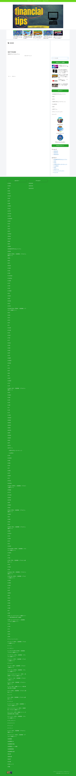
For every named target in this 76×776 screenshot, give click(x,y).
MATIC (9, 425)
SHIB (9, 519)
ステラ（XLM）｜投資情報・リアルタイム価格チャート (17, 683)
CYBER (9, 290)
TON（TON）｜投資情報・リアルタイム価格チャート (17, 561)
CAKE (9, 268)
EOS (9, 315)
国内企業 (10, 756)
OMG (9, 463)
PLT (9, 478)
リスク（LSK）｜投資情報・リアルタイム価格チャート (16, 731)
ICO (9, 368)
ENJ (9, 312)
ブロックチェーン (11, 720)
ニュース (54, 114)
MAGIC (9, 417)
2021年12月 (56, 154)
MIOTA (9, 430)
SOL (9, 524)
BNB (9, 241)
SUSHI (9, 546)
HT (8, 365)
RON (9, 507)
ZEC (9, 631)
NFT (54, 106)
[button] (67, 58)
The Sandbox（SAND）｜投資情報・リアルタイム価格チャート (17, 549)
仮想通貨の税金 (11, 743)
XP (8, 610)
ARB (9, 203)
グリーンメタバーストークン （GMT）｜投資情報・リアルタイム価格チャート (17, 675)
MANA (9, 420)
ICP (9, 370)
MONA (9, 435)
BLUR (9, 238)
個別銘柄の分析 (11, 751)
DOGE (9, 300)
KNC (9, 392)
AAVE (9, 185)
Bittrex (9, 236)
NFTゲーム (55, 109)
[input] (60, 58)
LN (8, 407)
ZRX (9, 636)
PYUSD (9, 495)
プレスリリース (11, 723)
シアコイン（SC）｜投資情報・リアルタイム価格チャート (17, 679)
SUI (9, 543)
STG (9, 536)
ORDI (9, 470)
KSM (9, 397)
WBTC (9, 593)
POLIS (9, 480)
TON (9, 557)
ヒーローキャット (60, 771)
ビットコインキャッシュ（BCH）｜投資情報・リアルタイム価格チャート (17, 709)
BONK (9, 251)
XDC (9, 600)
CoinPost (10, 278)
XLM (9, 605)
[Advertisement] (28, 47)
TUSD (9, 567)
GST (9, 355)
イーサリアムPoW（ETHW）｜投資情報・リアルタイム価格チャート (17, 651)
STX (9, 541)
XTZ (9, 623)
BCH (9, 231)
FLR (9, 332)
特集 (9, 766)
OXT (9, 473)
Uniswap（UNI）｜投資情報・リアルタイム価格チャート (17, 573)
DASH (9, 295)
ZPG (9, 634)
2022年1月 (56, 152)
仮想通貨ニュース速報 (12, 746)
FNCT (9, 335)
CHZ (9, 270)
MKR (9, 432)
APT (9, 201)
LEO (9, 402)
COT (9, 283)
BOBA (9, 246)
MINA (9, 427)
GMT (9, 345)
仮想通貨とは (11, 741)
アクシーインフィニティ (58, 111)
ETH (54, 99)
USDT (9, 585)
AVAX (9, 221)
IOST (9, 378)
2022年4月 (56, 151)
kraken (9, 395)
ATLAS (9, 213)
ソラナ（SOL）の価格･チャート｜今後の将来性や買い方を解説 (17, 687)
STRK (9, 538)
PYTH (9, 492)
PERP (9, 475)
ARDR (9, 206)
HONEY (9, 360)
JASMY (9, 380)
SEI (9, 516)
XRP (9, 613)
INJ (9, 375)
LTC (9, 412)
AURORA (10, 218)
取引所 (9, 754)
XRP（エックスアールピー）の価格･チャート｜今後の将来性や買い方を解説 (17, 616)
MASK (9, 422)
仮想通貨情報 (11, 749)
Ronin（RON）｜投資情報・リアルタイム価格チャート (16, 511)
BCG (9, 228)
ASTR (9, 211)
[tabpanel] (18, 34)
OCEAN (9, 458)
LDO (9, 400)
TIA (9, 555)
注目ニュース (11, 764)
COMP (9, 280)
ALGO (9, 195)
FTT (9, 340)
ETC (9, 317)
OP (9, 468)
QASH (9, 497)
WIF (9, 595)
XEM (9, 603)
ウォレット (10, 663)
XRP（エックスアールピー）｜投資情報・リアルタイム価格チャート (17, 620)
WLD (9, 598)
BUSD (9, 265)
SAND (9, 514)
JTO (9, 383)
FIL (9, 325)
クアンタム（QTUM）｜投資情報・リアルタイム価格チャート (16, 670)
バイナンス (10, 701)
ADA (9, 190)
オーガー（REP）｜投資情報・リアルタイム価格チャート (17, 666)
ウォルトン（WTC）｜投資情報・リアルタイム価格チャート (17, 660)
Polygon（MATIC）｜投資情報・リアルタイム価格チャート (17, 486)
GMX (9, 348)
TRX (9, 564)
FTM (9, 337)
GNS (9, 350)
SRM (9, 531)
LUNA (9, 415)
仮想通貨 (10, 738)
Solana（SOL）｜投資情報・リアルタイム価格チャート (17, 527)
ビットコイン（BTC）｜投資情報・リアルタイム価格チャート (16, 717)
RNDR (9, 505)
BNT (9, 243)
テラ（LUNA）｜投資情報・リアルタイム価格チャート (17, 691)
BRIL (9, 258)
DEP (9, 298)
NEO (9, 440)
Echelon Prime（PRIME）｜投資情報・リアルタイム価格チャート (17, 309)
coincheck (10, 275)
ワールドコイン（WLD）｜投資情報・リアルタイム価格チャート (17, 735)
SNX (9, 521)
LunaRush (55, 104)
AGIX (9, 193)
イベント (10, 645)
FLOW (9, 330)
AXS (9, 223)
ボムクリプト (66, 771)
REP (9, 502)
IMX (9, 373)
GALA (9, 342)
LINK (9, 405)
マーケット (10, 728)
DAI (9, 293)
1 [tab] (38, 39)
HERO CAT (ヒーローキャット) (59, 101)
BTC (54, 96)
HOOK (9, 363)
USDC (9, 580)
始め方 (9, 759)
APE (9, 198)
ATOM (9, 216)
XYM (9, 626)
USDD (9, 582)
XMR (9, 608)
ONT (9, 465)
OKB (9, 460)
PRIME (9, 489)
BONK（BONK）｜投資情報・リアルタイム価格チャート (17, 254)
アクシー (55, 771)
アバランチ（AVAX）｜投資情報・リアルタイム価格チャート (17, 642)
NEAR (9, 437)
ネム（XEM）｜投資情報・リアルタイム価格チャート (17, 698)
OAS (9, 455)
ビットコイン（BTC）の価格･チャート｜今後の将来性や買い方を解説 (17, 713)
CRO (9, 285)
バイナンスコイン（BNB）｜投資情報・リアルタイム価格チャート (17, 704)
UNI (9, 569)
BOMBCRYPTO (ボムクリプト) (59, 94)
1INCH (9, 183)
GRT (9, 353)
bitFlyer (9, 233)
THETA (9, 552)
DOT (9, 303)
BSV (9, 260)
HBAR (9, 358)
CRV (9, 288)
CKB (9, 273)
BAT (9, 226)
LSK (9, 410)
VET (9, 590)
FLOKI (9, 327)
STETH (9, 533)
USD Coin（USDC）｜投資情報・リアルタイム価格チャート (17, 577)
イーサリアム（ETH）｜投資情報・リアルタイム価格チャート (16, 655)
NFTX (9, 445)
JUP (9, 385)
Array (9, 208)
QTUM (9, 500)
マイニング (10, 725)
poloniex (10, 483)
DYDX (9, 306)
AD (8, 188)
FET (9, 322)
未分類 (9, 761)
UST (9, 587)
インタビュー (11, 648)
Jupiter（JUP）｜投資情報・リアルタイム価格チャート (16, 389)
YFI (9, 629)
